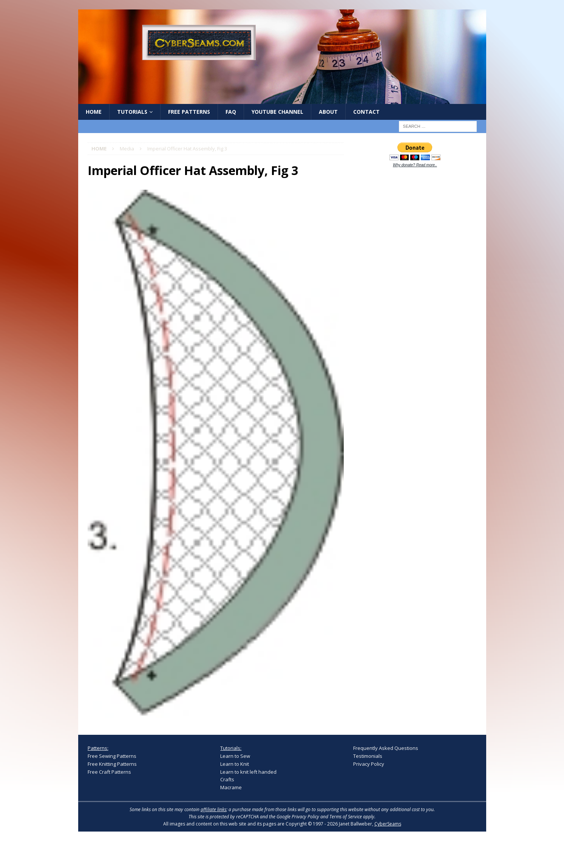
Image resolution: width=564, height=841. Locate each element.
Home (94, 111)
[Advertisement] (410, 291)
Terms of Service (345, 816)
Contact (366, 111)
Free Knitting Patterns (112, 763)
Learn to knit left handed (248, 771)
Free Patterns (189, 111)
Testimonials (367, 756)
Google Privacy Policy (298, 816)
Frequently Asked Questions (385, 748)
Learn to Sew (235, 756)
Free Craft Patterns (109, 771)
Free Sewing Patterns (112, 756)
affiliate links (213, 809)
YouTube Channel (277, 111)
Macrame (231, 787)
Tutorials (132, 111)
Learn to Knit (234, 763)
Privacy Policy (368, 763)
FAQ (231, 111)
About (328, 111)
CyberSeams (387, 824)
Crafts (227, 779)
